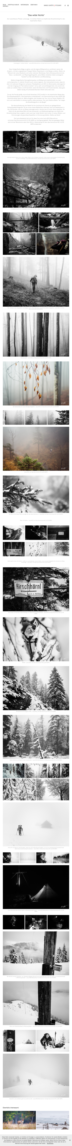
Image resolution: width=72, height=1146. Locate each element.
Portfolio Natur (13, 5)
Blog (4, 5)
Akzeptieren (50, 1143)
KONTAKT (5, 6)
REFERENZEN (25, 5)
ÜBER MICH (33, 5)
